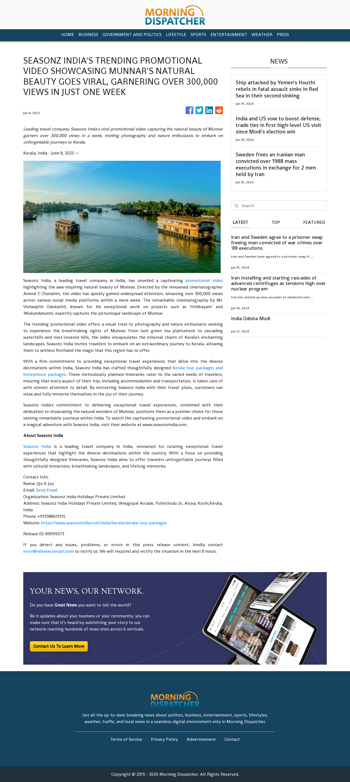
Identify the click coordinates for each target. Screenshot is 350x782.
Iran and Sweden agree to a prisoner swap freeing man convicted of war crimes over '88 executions (277, 242)
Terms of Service (126, 739)
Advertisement (201, 739)
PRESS (283, 34)
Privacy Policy (164, 739)
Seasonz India (37, 446)
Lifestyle (176, 34)
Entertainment (229, 34)
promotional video (204, 280)
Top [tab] (276, 222)
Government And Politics (132, 34)
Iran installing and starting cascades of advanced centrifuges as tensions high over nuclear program (278, 283)
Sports (198, 34)
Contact (232, 739)
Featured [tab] (314, 222)
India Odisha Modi (250, 318)
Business (88, 34)
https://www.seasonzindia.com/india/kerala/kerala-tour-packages (104, 523)
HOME (67, 34)
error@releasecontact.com (48, 551)
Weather (262, 34)
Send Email (46, 490)
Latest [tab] (240, 222)
